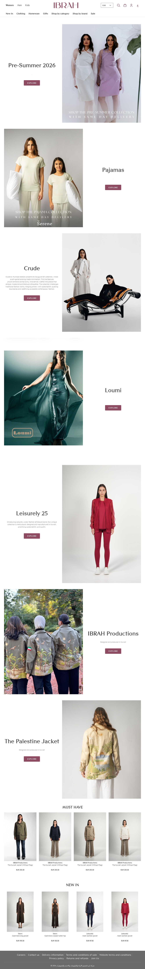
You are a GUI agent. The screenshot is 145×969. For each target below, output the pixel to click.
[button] (125, 5)
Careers (21, 954)
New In (9, 13)
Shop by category (60, 13)
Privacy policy (56, 958)
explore (32, 82)
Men (19, 5)
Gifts (45, 13)
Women (10, 5)
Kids (27, 5)
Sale (93, 13)
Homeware (34, 13)
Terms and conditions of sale (81, 954)
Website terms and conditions (115, 954)
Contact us (33, 954)
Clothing (21, 13)
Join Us (95, 958)
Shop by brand (80, 13)
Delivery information (52, 954)
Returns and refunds (77, 958)
